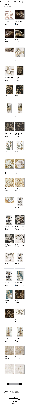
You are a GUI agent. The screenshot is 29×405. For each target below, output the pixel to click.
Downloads (17, 391)
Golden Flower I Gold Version (9, 245)
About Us (11, 391)
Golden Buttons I (18, 96)
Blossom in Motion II (18, 21)
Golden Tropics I (18, 301)
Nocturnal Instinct (18, 40)
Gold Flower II (7, 170)
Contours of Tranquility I (9, 77)
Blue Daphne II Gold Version (9, 226)
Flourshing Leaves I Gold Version (20, 245)
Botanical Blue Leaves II (19, 152)
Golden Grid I (17, 357)
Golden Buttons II (8, 96)
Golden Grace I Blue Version (20, 282)
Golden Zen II (17, 338)
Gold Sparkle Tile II (18, 189)
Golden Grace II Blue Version (9, 301)
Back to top (23, 381)
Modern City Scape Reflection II (10, 114)
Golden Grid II (7, 357)
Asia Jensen (6, 134)
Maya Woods (6, 358)
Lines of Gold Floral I (8, 133)
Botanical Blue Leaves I (8, 152)
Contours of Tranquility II (19, 58)
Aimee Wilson (16, 78)
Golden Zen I (7, 338)
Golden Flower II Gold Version (20, 226)
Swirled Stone (7, 58)
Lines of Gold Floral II (19, 133)
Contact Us (12, 392)
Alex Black (6, 190)
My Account (6, 391)
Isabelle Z (16, 246)
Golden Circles (17, 77)
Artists (5, 392)
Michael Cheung (6, 22)
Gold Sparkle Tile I (8, 189)
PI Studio (16, 22)
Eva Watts (16, 209)
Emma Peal (6, 78)
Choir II (6, 375)
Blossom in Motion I (8, 40)
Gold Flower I (17, 170)
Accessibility (17, 392)
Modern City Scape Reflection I (20, 114)
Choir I (16, 375)
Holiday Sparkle (7, 21)
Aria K (5, 153)
